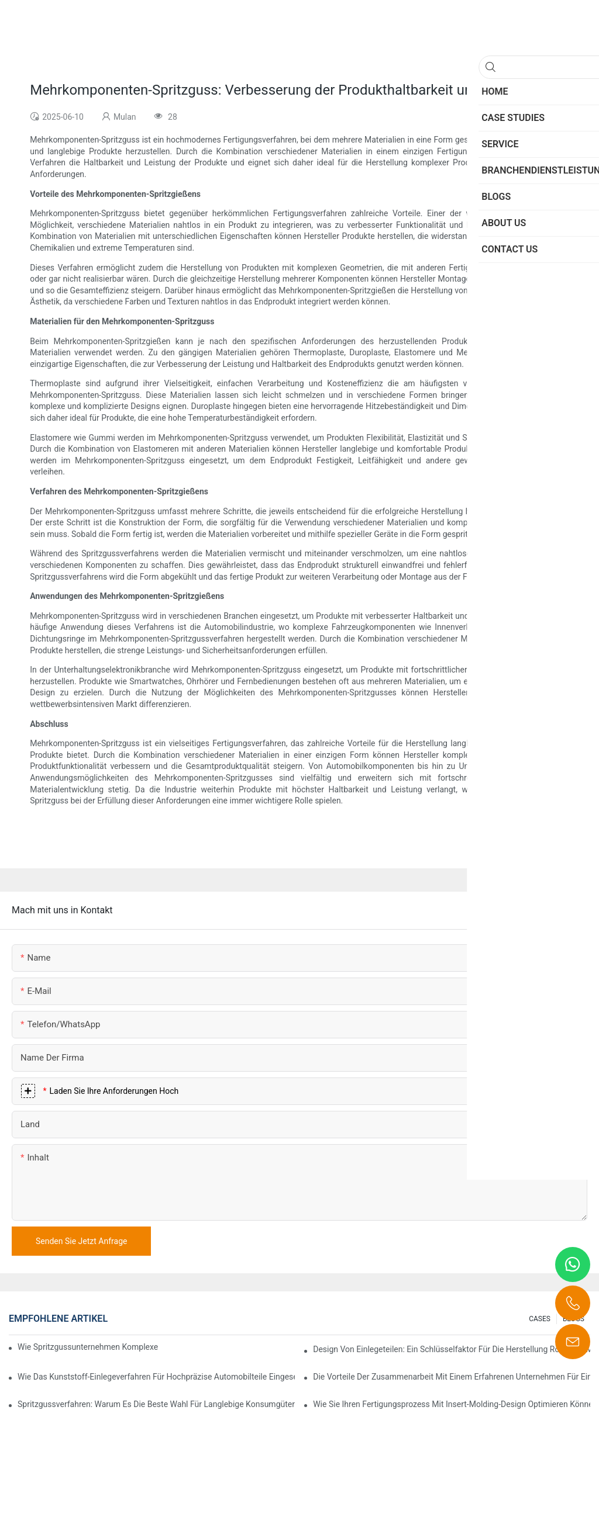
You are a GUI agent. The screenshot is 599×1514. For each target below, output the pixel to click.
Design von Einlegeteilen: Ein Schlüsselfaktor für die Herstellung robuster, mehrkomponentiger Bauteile (451, 1349)
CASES (539, 1319)
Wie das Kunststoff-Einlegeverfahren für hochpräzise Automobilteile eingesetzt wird (156, 1376)
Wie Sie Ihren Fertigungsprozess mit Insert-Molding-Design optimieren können (451, 1404)
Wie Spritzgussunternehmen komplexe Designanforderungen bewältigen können (89, 1347)
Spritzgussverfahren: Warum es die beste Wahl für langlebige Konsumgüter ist (156, 1404)
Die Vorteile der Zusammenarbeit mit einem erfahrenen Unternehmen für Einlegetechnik (451, 1376)
